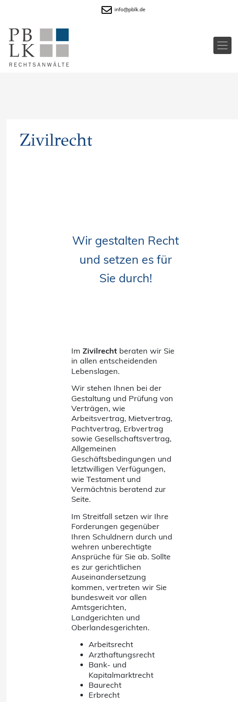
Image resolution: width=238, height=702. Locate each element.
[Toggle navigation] (222, 45)
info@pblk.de (124, 9)
